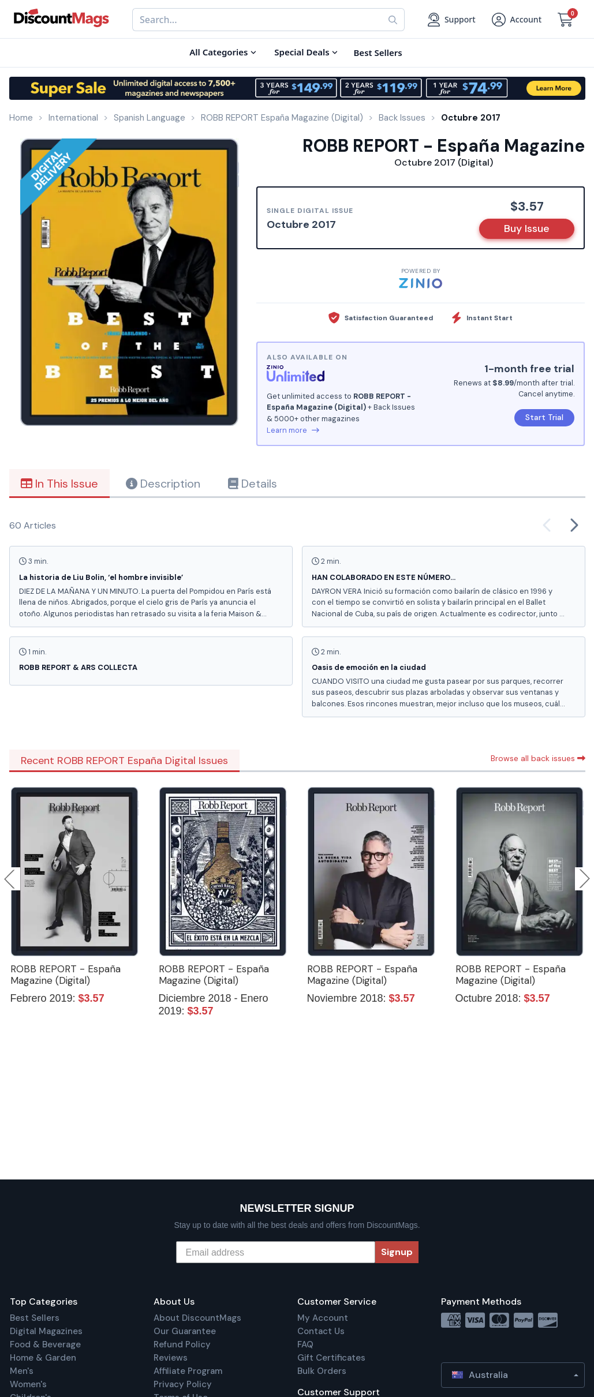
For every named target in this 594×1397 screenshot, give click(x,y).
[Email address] (275, 1252)
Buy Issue (527, 228)
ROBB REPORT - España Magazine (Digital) (65, 974)
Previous (10, 878)
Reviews (171, 1358)
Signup (397, 1252)
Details (252, 483)
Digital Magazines (46, 1331)
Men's (21, 1371)
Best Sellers (34, 1318)
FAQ (305, 1344)
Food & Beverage (45, 1344)
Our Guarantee (185, 1331)
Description (163, 483)
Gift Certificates (331, 1358)
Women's (28, 1384)
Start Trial (544, 417)
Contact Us (321, 1331)
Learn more (293, 430)
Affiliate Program (188, 1371)
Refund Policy (182, 1344)
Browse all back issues (538, 758)
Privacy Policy (183, 1384)
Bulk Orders (321, 1371)
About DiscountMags (197, 1318)
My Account (322, 1318)
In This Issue (59, 483)
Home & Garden (43, 1358)
